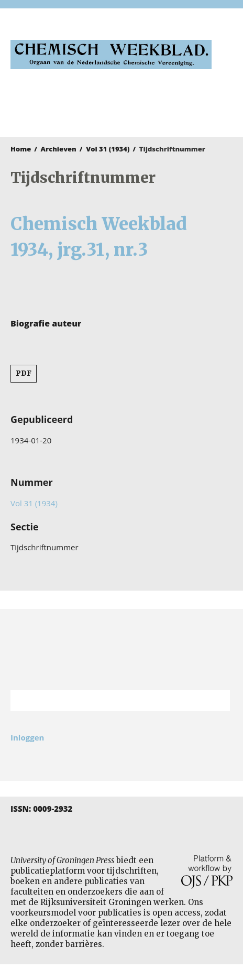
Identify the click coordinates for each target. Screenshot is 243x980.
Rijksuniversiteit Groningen (121, 649)
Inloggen (27, 737)
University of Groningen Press (116, 108)
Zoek (217, 700)
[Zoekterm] (107, 700)
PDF (23, 373)
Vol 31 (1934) (107, 149)
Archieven (58, 149)
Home (20, 149)
